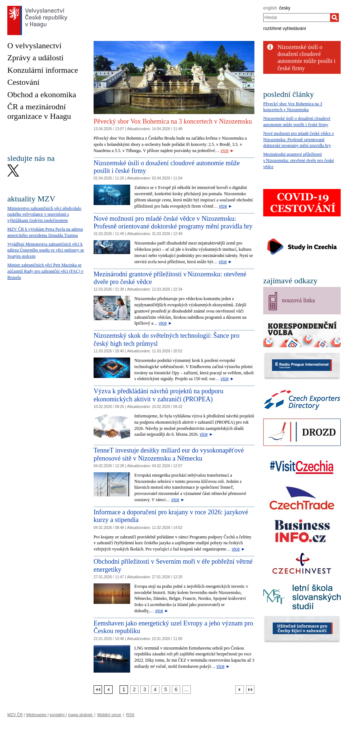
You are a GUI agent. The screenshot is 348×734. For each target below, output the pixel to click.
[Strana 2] (134, 689)
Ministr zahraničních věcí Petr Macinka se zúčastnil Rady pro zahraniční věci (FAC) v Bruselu (45, 271)
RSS (130, 714)
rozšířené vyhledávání (284, 28)
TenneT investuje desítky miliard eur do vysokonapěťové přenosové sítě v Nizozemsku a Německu (169, 454)
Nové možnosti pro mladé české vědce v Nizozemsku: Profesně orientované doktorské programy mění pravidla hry (173, 222)
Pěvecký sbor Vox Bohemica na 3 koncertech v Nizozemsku (173, 121)
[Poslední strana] (250, 689)
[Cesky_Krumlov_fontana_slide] (174, 44)
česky (285, 8)
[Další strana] (239, 689)
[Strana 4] (155, 689)
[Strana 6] (176, 689)
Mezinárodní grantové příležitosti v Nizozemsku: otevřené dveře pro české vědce (298, 160)
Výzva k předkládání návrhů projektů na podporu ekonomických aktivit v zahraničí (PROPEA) (158, 395)
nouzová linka (298, 300)
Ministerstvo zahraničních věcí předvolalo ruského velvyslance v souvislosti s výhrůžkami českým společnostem (44, 214)
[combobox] (296, 17)
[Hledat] (334, 17)
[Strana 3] (144, 689)
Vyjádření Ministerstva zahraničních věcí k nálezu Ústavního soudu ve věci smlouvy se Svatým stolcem (45, 250)
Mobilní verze (109, 714)
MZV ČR (15, 714)
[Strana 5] (166, 689)
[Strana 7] (186, 689)
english (270, 8)
